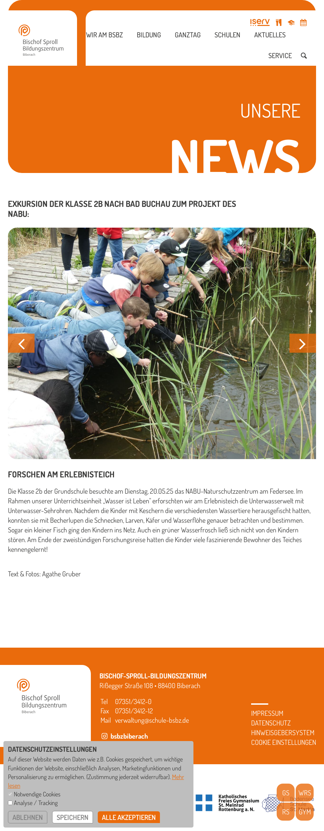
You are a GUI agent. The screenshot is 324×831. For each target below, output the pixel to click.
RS (285, 811)
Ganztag (188, 34)
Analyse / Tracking (36, 802)
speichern (72, 817)
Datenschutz (271, 722)
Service (280, 55)
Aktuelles (270, 34)
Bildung (149, 34)
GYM (305, 811)
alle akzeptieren (129, 817)
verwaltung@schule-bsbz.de (152, 719)
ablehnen (27, 817)
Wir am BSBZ (104, 34)
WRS (304, 792)
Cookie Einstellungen (283, 742)
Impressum (267, 713)
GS (285, 792)
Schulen (227, 34)
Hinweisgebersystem (282, 732)
